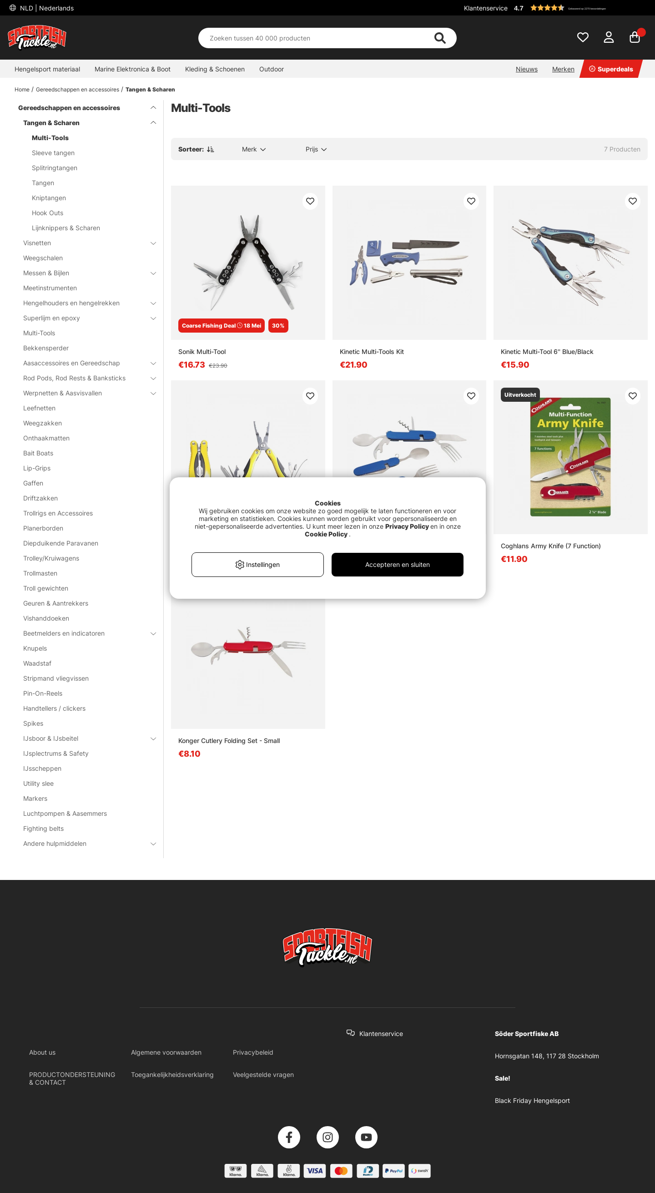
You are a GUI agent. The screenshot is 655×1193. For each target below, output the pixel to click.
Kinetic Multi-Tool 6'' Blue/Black (547, 351)
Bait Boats (38, 453)
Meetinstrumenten (50, 288)
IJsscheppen (42, 768)
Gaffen (33, 483)
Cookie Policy (326, 534)
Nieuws (527, 69)
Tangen (43, 183)
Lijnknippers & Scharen (66, 228)
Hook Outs (47, 213)
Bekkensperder (46, 348)
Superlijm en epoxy (84, 318)
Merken (563, 69)
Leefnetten (39, 408)
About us (42, 1052)
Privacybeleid (253, 1052)
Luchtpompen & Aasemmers (65, 813)
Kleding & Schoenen (215, 69)
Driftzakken (40, 498)
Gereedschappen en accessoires (77, 89)
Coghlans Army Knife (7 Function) (551, 546)
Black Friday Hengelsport (532, 1100)
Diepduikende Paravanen (60, 543)
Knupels (35, 648)
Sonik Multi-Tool (202, 351)
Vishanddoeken (46, 618)
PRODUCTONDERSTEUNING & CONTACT (72, 1078)
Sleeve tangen (53, 153)
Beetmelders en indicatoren (84, 633)
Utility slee (38, 783)
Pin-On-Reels (42, 693)
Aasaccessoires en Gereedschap (84, 363)
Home (22, 89)
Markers (35, 798)
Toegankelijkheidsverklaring (172, 1074)
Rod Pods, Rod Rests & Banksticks (84, 378)
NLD (46, 8)
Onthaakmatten (46, 438)
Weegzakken (42, 423)
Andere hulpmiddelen (84, 843)
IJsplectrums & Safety (56, 753)
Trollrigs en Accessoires (58, 513)
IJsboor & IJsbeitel (84, 738)
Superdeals (611, 69)
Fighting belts (43, 828)
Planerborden (43, 528)
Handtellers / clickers (54, 708)
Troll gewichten (45, 588)
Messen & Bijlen (84, 273)
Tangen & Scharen (150, 89)
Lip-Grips (36, 468)
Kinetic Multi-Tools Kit (372, 351)
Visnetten (84, 243)
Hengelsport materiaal (47, 69)
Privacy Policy (407, 526)
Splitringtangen (54, 168)
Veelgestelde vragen (263, 1074)
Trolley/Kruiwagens (51, 558)
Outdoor (271, 69)
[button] (579, 7)
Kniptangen (49, 198)
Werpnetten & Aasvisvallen (84, 393)
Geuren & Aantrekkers (55, 603)
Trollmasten (40, 573)
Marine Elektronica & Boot (133, 69)
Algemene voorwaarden (166, 1052)
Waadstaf (37, 663)
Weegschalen (43, 258)
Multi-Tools (50, 138)
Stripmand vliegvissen (56, 678)
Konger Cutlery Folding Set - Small (229, 740)
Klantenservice (486, 8)
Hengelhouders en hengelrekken (84, 303)
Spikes (33, 723)
